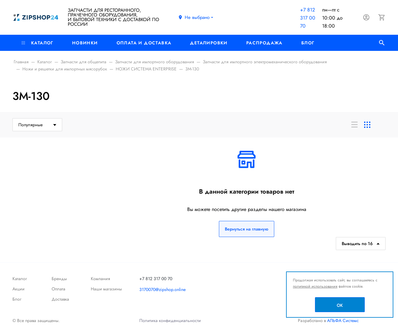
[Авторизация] (366, 17)
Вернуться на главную (246, 229)
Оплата (58, 289)
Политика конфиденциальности (170, 320)
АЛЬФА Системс (342, 320)
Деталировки (208, 43)
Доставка (60, 299)
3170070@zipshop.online (162, 289)
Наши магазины (106, 289)
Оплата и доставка (144, 43)
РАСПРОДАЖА (264, 43)
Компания (100, 278)
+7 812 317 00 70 (307, 17)
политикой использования (315, 286)
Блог (308, 43)
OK (340, 305)
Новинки (85, 43)
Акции (18, 289)
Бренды (59, 278)
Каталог (37, 43)
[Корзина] (382, 17)
